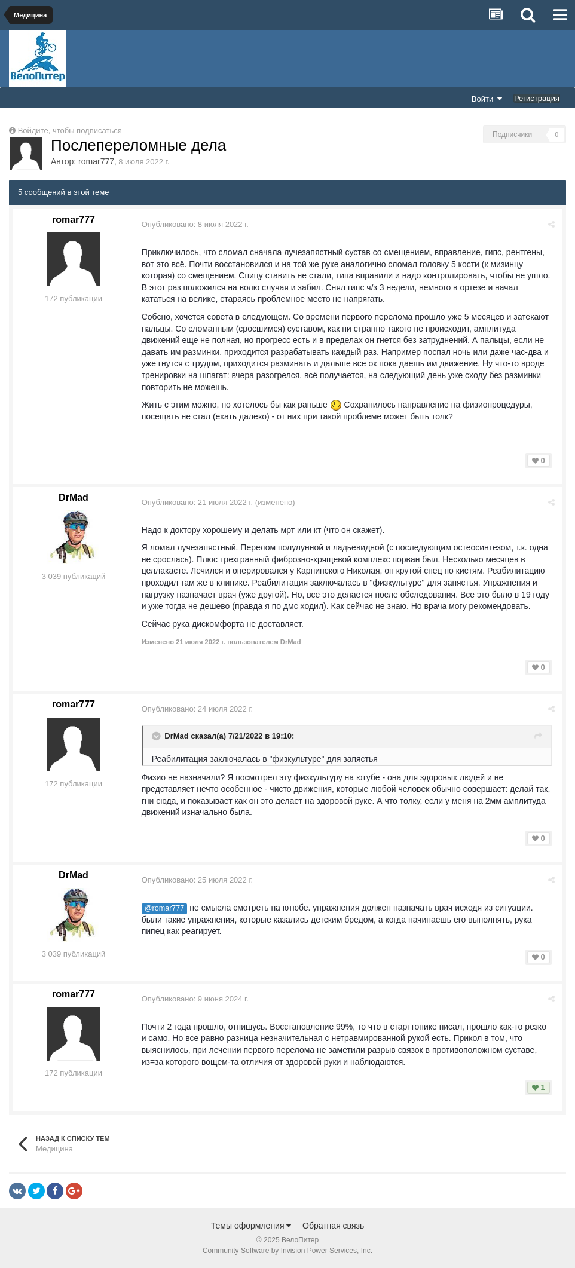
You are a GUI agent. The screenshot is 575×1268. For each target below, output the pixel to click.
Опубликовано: (195, 224)
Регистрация (536, 98)
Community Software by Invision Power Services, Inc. (287, 1250)
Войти (487, 98)
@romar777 (165, 908)
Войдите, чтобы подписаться (70, 130)
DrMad (73, 497)
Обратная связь (333, 1225)
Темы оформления (251, 1225)
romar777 (96, 161)
